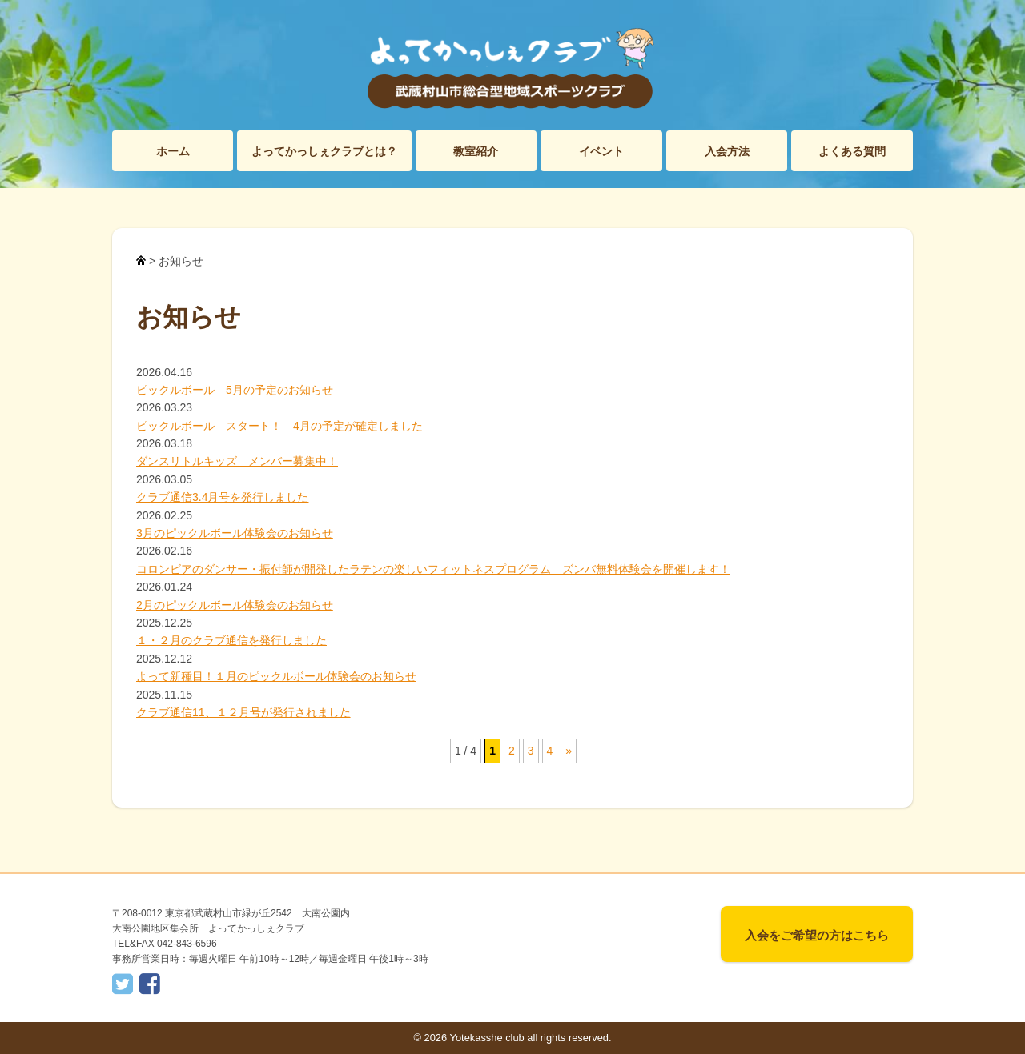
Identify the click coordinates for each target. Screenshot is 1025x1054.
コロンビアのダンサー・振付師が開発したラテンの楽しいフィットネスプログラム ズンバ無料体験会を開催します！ (433, 569)
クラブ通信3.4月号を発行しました (222, 497)
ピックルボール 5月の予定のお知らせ (234, 389)
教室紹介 (475, 151)
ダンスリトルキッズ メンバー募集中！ (237, 461)
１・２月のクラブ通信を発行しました (231, 640)
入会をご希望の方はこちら (817, 935)
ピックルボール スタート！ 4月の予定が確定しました (279, 425)
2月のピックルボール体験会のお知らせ (234, 605)
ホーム (173, 151)
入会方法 (727, 151)
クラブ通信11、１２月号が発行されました (243, 712)
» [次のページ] (568, 750)
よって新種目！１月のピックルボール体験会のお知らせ (276, 676)
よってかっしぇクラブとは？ (324, 151)
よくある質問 (852, 151)
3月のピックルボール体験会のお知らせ (234, 533)
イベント (601, 151)
